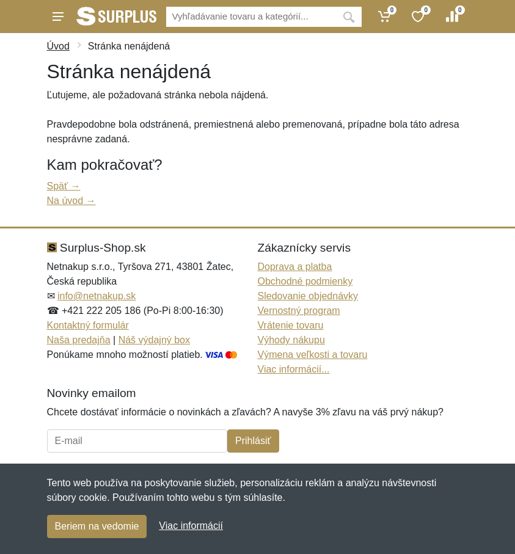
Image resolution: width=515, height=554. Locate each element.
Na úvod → (71, 200)
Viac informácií (191, 525)
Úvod (58, 46)
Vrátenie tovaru (291, 325)
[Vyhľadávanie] (251, 17)
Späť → (64, 186)
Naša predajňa (79, 340)
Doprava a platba (295, 266)
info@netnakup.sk (96, 296)
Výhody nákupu (291, 340)
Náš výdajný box (154, 340)
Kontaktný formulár (88, 325)
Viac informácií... (294, 369)
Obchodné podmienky (305, 281)
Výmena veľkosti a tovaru (313, 354)
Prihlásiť (253, 441)
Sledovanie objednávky (308, 296)
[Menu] (58, 16)
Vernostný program (299, 310)
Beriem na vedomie (97, 526)
